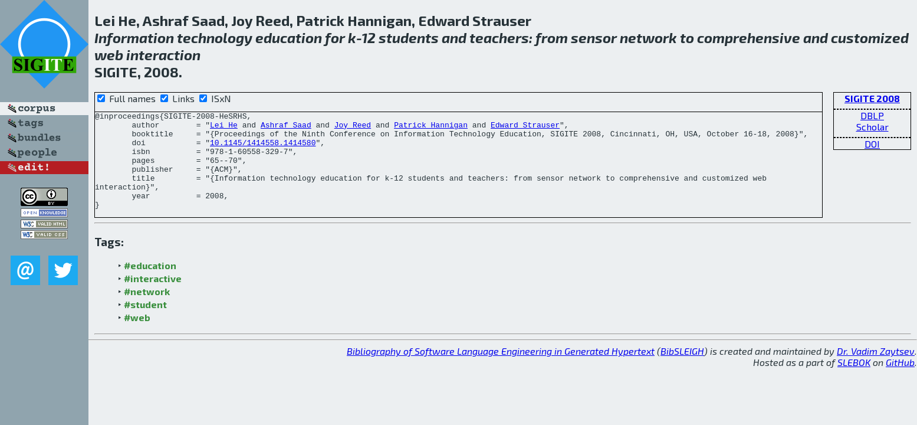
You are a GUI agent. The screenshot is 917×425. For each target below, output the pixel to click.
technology (214, 37)
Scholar (872, 126)
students (409, 37)
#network (147, 310)
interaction (163, 54)
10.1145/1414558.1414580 (262, 149)
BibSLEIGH (682, 370)
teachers (499, 37)
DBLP (872, 115)
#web (137, 336)
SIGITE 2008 (872, 98)
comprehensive (748, 37)
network (648, 37)
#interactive (153, 297)
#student (145, 323)
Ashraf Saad (286, 128)
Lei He (224, 128)
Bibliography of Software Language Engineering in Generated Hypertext (501, 370)
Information (134, 37)
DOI (872, 143)
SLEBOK (853, 381)
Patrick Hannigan (431, 128)
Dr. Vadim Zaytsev (876, 370)
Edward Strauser (525, 128)
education (288, 37)
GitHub (900, 381)
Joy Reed (352, 128)
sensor (594, 37)
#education (150, 284)
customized (870, 37)
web (108, 54)
